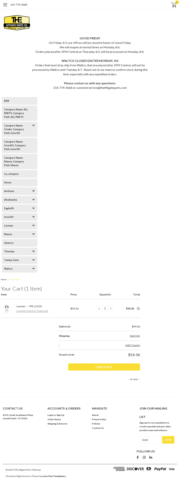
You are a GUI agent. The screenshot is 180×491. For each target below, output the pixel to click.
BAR (6, 100)
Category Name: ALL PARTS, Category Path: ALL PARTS (16, 113)
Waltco (8, 268)
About (95, 415)
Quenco (8, 242)
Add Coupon (132, 345)
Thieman (9, 251)
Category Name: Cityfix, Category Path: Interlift (14, 129)
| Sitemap (36, 469)
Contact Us (98, 428)
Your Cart (14, 279)
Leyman (8, 225)
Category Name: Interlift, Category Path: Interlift (15, 145)
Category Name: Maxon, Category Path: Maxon (14, 161)
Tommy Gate (11, 260)
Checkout (126, 367)
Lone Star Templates (54, 476)
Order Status (54, 419)
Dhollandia (10, 199)
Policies (96, 423)
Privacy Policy (99, 419)
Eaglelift (9, 208)
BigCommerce (24, 476)
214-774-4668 (18, 4)
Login (50, 415)
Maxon (8, 234)
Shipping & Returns (57, 423)
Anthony (9, 191)
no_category (11, 173)
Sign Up (60, 415)
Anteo (7, 182)
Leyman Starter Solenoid (32, 310)
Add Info (135, 335)
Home (4, 279)
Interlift (9, 216)
